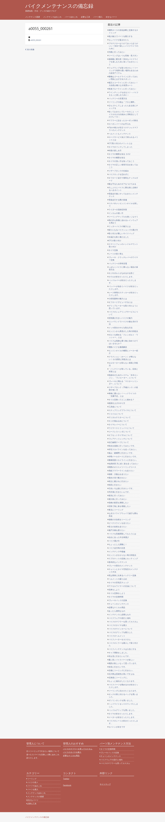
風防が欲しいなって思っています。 (123, 663)
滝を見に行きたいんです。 (120, 656)
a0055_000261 (35, 40)
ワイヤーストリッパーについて (121, 428)
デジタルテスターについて (120, 417)
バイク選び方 (114, 541)
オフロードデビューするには (120, 302)
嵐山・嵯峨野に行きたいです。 (121, 453)
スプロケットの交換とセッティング (123, 558)
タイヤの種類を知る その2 (119, 154)
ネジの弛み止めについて (119, 421)
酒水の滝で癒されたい (118, 477)
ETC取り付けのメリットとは (120, 143)
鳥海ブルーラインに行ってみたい (122, 89)
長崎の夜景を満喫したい (119, 502)
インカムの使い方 (116, 213)
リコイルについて (116, 414)
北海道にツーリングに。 (119, 677)
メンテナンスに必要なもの (120, 614)
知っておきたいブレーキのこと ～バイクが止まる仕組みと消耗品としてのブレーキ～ (123, 114)
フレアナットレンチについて (120, 438)
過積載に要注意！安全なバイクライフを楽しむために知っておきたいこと (123, 62)
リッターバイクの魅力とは (120, 226)
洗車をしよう (114, 589)
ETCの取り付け (115, 240)
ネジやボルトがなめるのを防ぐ (121, 273)
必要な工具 (85, 17)
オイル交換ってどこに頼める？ (121, 399)
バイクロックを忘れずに (119, 174)
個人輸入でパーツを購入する (120, 36)
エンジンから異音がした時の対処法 (123, 331)
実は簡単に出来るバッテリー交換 (122, 575)
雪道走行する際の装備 (118, 200)
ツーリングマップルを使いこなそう (123, 216)
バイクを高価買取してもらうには (122, 533)
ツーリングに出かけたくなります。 (123, 690)
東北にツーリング (116, 509)
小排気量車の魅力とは (118, 298)
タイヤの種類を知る (117, 157)
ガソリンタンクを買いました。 (121, 700)
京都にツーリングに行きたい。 (121, 670)
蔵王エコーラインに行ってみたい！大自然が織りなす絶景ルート (123, 83)
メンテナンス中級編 (117, 551)
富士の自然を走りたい (118, 526)
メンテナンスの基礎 (35, 796)
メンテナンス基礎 (32, 17)
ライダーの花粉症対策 (118, 209)
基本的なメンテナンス (118, 562)
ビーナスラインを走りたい (120, 523)
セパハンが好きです (117, 727)
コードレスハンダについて (120, 431)
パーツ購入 (98, 17)
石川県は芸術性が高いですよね (121, 674)
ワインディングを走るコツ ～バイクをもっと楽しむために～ (123, 93)
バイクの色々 (32, 782)
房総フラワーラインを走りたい (121, 470)
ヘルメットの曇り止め (118, 579)
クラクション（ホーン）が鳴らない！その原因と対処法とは (122, 357)
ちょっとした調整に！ (118, 544)
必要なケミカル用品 (117, 607)
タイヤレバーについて (118, 424)
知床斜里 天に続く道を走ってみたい (123, 463)
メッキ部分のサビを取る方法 (120, 327)
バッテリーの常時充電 (118, 263)
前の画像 (30, 49)
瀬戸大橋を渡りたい (117, 530)
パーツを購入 (32, 789)
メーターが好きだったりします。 (122, 717)
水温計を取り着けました (119, 237)
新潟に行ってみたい (117, 495)
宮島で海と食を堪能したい (120, 506)
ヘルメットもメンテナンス (120, 133)
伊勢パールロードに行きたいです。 (123, 456)
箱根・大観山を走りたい (119, 474)
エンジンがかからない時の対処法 (122, 555)
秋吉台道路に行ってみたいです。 (122, 446)
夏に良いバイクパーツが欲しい (121, 659)
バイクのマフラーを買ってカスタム (123, 621)
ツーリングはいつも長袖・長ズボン (123, 55)
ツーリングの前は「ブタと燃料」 (122, 102)
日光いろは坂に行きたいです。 (121, 488)
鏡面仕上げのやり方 (117, 403)
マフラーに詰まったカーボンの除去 (123, 120)
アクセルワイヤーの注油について (122, 586)
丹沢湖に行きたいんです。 (120, 492)
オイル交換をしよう (117, 593)
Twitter (66, 778)
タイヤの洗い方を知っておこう (121, 161)
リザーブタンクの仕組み (119, 170)
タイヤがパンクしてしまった (120, 147)
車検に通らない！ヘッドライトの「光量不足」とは (122, 394)
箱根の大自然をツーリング (120, 519)
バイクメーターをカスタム (120, 639)
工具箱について (115, 406)
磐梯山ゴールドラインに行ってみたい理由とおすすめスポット (123, 77)
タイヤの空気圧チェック (119, 582)
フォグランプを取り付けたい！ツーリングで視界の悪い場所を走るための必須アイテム (123, 70)
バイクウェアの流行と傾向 (120, 618)
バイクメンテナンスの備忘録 (59, 5)
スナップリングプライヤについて (122, 410)
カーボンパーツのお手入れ (120, 124)
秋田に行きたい (115, 485)
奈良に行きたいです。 (118, 667)
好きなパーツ (111, 17)
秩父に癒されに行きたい (119, 481)
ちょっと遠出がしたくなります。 (122, 681)
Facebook (67, 785)
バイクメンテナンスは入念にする (122, 649)
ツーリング (31, 778)
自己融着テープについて (119, 442)
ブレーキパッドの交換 (118, 600)
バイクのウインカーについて (120, 628)
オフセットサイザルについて (120, 435)
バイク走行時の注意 (117, 548)
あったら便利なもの (117, 611)
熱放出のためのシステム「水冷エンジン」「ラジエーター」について (123, 376)
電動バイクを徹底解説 (118, 347)
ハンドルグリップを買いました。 (122, 710)
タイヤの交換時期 (116, 596)
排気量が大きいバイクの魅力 (120, 318)
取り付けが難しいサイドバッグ (121, 233)
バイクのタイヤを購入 (118, 625)
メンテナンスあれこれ (52, 17)
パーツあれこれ (71, 17)
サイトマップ (105, 784)
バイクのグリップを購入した (120, 632)
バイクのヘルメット (117, 636)
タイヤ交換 (113, 250)
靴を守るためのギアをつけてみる (122, 184)
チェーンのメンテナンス (119, 604)
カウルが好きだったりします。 (121, 276)
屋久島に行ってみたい (118, 499)
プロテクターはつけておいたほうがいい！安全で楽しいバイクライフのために (123, 46)
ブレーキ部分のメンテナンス (120, 565)
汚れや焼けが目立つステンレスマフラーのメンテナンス (123, 128)
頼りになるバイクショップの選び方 (123, 230)
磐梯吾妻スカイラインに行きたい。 (123, 460)
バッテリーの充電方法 (118, 98)
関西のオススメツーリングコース (122, 467)
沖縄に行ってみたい (117, 52)
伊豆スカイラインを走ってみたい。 (123, 449)
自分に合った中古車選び (119, 537)
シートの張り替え (116, 253)
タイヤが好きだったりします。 (121, 713)
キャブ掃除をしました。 (119, 652)
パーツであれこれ (34, 786)
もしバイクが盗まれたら (119, 40)
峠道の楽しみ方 (115, 150)
